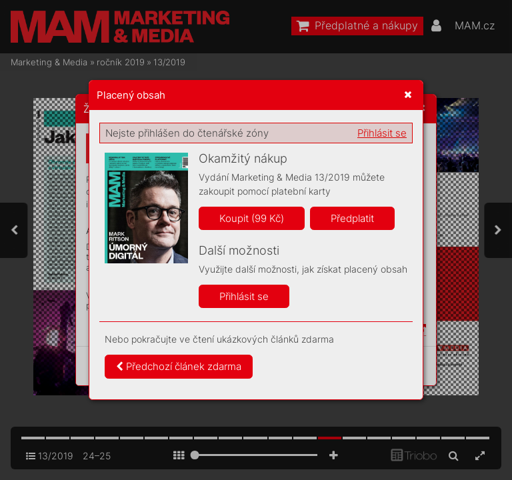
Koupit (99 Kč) (251, 218)
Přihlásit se (382, 133)
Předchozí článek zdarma (178, 366)
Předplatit (352, 218)
